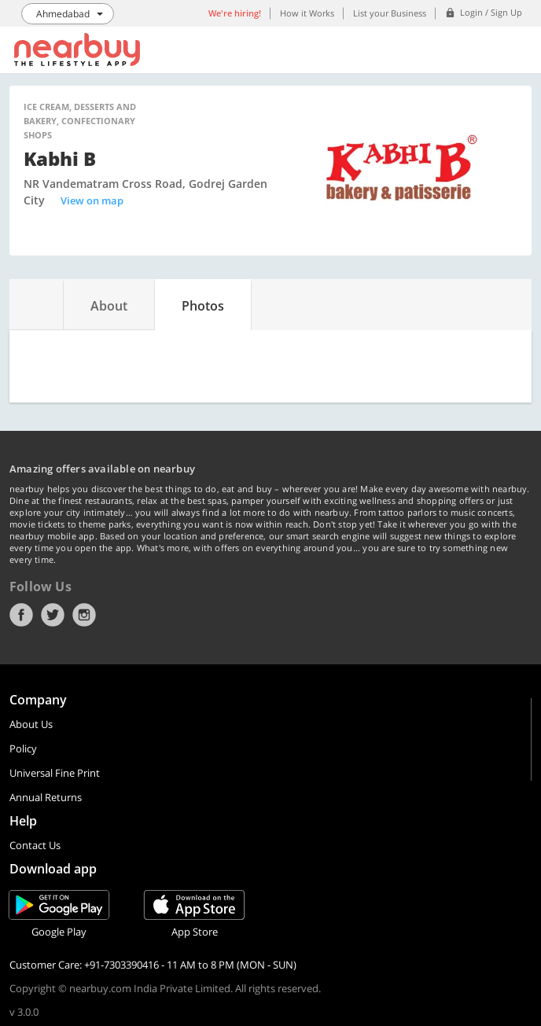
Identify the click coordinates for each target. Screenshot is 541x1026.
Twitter (52, 615)
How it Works (307, 13)
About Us (31, 724)
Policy (23, 748)
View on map (92, 200)
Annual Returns (45, 797)
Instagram (84, 615)
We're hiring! (234, 13)
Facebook (21, 615)
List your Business (389, 13)
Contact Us (35, 845)
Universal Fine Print (54, 773)
